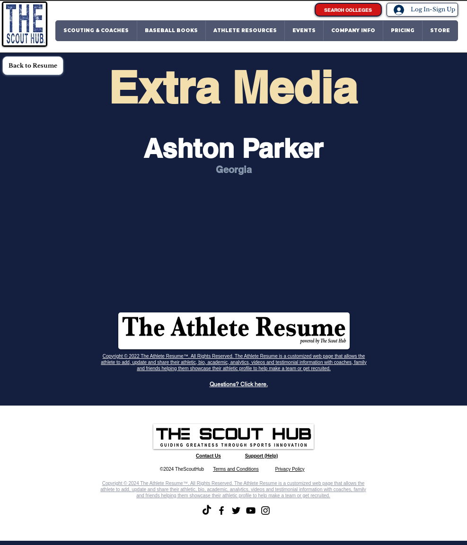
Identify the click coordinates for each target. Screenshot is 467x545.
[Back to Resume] (32, 65)
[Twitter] (236, 510)
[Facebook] (221, 510)
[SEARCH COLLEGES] (348, 10)
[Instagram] (265, 510)
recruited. (321, 368)
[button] (96, 31)
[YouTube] (250, 510)
